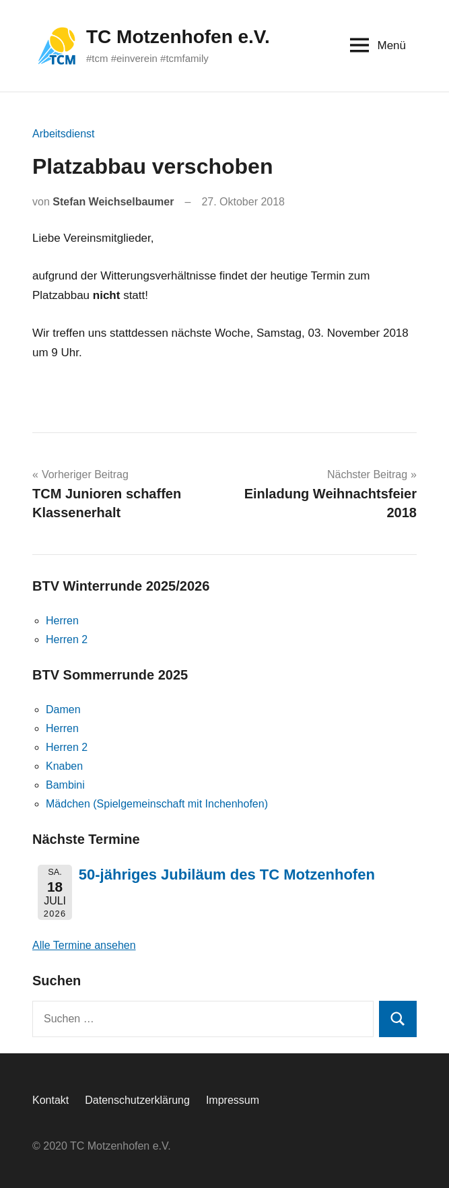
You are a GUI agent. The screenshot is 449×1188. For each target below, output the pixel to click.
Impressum (232, 1100)
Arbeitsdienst (63, 133)
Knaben (64, 766)
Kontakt (50, 1100)
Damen (63, 709)
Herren (62, 620)
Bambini (65, 785)
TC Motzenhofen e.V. (178, 36)
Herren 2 (67, 639)
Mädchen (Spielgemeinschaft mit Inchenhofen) (157, 804)
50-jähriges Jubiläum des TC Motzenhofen (227, 874)
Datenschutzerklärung (137, 1100)
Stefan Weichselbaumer (113, 201)
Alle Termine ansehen (84, 945)
